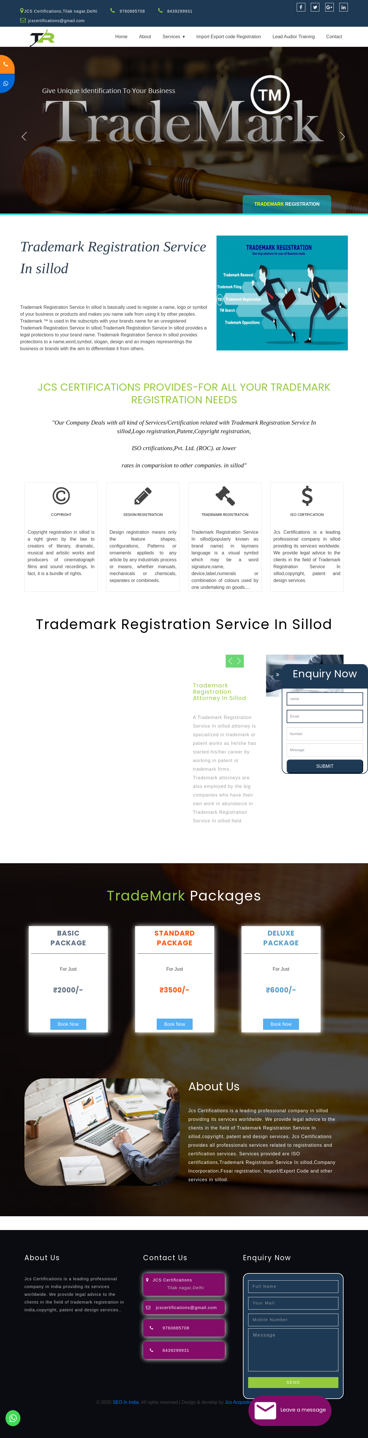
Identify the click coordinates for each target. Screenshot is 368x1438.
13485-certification (231, 1226)
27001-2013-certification (186, 1226)
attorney (194, 1219)
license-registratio (318, 1219)
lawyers (166, 1219)
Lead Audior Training (294, 36)
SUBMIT (325, 766)
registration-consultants (64, 1219)
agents (210, 1219)
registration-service (19, 1219)
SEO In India (126, 1402)
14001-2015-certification (85, 1226)
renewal (251, 1219)
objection (147, 1219)
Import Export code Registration (228, 36)
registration (229, 1219)
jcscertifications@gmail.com (57, 20)
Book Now (68, 1024)
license (291, 1219)
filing (179, 1219)
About (145, 36)
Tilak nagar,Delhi (185, 1287)
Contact (334, 36)
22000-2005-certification (135, 1226)
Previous (26, 133)
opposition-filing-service (113, 1219)
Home (121, 36)
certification (348, 1219)
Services (171, 36)
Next (343, 133)
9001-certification (41, 1226)
